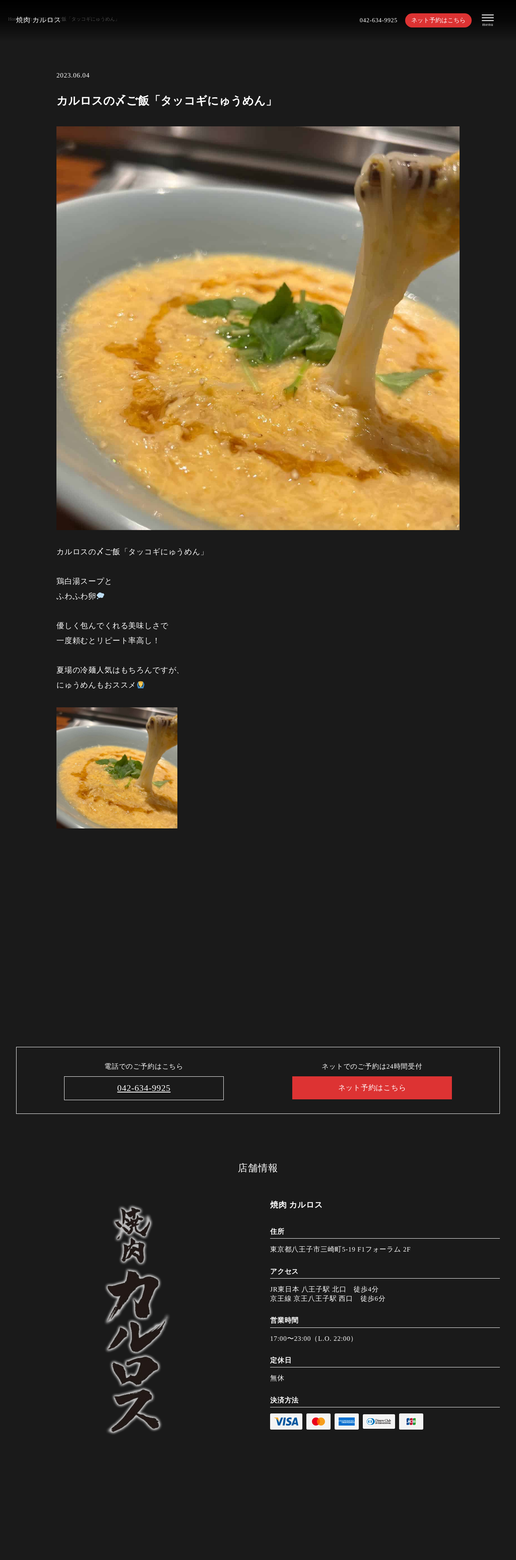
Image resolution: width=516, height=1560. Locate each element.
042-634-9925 (375, 20)
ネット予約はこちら (439, 20)
